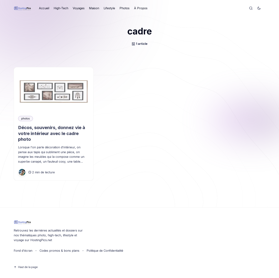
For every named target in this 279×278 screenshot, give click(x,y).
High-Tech (61, 8)
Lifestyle (109, 8)
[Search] (251, 8)
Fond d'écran (23, 250)
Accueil (44, 8)
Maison (94, 8)
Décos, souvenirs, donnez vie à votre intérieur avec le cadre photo (51, 133)
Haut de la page (26, 267)
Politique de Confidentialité (105, 250)
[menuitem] (44, 8)
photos (25, 118)
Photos (125, 8)
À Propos (140, 8)
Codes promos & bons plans (59, 250)
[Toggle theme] (259, 8)
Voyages (79, 8)
